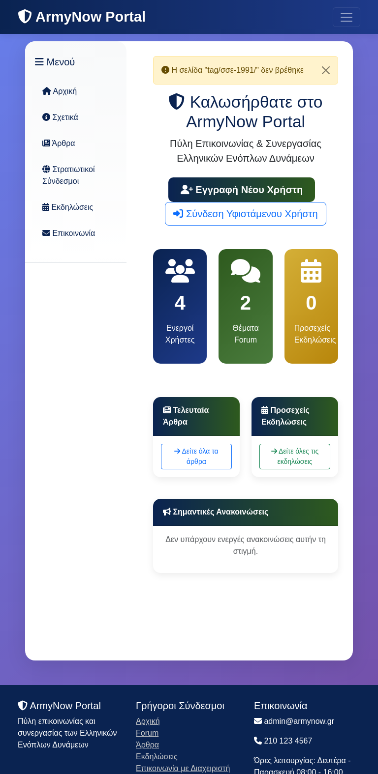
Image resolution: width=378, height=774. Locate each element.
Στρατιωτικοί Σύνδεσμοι (68, 175)
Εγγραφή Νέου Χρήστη (242, 189)
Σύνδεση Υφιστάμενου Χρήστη (245, 213)
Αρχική (59, 91)
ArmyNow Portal (82, 17)
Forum (147, 733)
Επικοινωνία (68, 233)
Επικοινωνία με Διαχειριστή (183, 768)
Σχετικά (60, 117)
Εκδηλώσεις (67, 207)
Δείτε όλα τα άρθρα (196, 456)
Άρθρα (58, 143)
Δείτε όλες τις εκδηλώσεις (294, 456)
